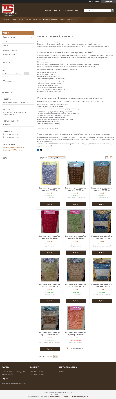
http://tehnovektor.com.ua (14, 147)
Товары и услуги (17, 20)
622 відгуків (96, 1)
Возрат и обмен (9, 54)
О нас (28, 20)
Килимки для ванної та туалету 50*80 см (49, 189)
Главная (6, 20)
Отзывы (6, 46)
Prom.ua (69, 392)
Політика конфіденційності (79, 396)
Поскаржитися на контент (59, 396)
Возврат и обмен (66, 20)
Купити (49, 204)
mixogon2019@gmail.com (14, 150)
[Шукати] (112, 10)
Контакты (37, 20)
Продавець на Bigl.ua (58, 394)
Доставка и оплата (50, 20)
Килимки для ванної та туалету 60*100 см (101, 237)
